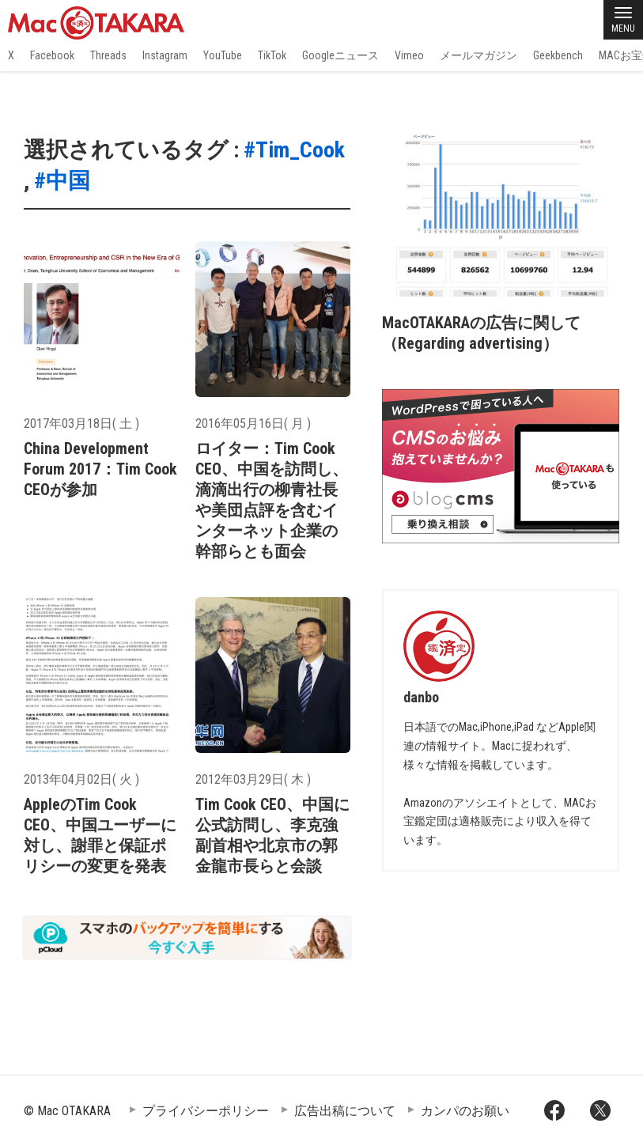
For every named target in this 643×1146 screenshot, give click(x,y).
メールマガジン (478, 55)
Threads (108, 55)
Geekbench (558, 55)
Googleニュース (340, 55)
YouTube (222, 55)
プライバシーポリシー (205, 1110)
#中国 (62, 181)
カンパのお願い (465, 1110)
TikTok (272, 55)
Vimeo (409, 55)
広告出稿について (344, 1110)
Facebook (52, 55)
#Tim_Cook (294, 150)
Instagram (164, 55)
